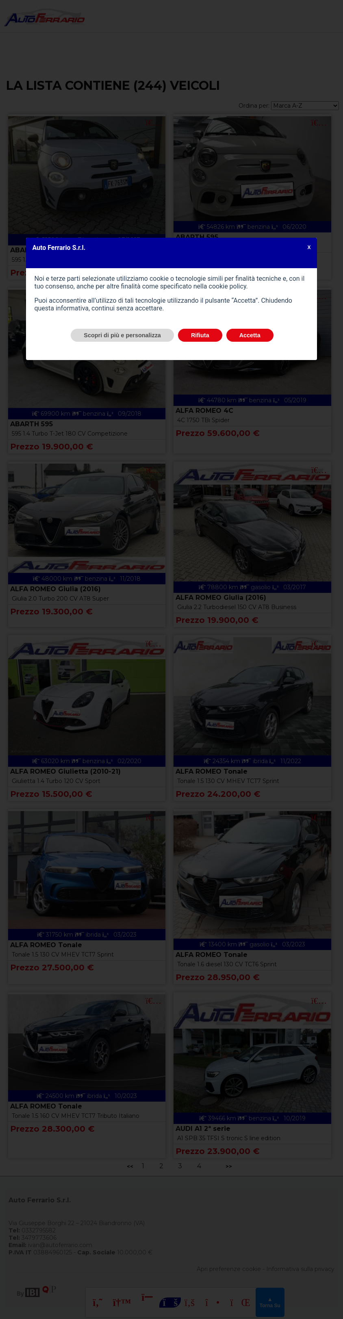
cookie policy (227, 286)
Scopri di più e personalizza (122, 335)
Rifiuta (200, 335)
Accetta (250, 335)
